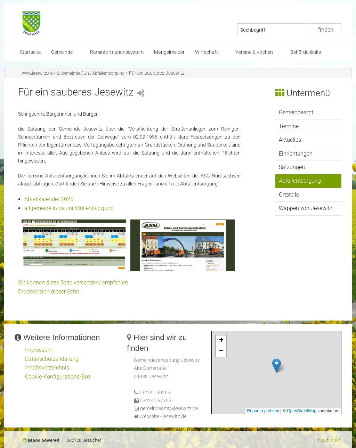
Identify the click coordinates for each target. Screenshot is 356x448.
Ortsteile (289, 194)
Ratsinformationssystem (117, 52)
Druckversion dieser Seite (48, 291)
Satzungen (292, 167)
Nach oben (329, 440)
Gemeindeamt (296, 112)
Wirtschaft (206, 52)
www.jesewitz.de (37, 73)
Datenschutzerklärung (52, 359)
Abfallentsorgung (104, 73)
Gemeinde (62, 52)
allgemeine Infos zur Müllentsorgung (69, 208)
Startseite (30, 52)
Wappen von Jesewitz (305, 208)
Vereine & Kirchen (254, 52)
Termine (289, 126)
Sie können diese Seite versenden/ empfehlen (73, 282)
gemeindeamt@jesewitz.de (169, 409)
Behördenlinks (305, 52)
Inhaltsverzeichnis (47, 367)
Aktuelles (290, 139)
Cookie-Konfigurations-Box (58, 376)
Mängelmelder (169, 52)
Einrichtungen (296, 153)
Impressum (38, 350)
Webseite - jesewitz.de (162, 417)
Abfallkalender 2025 (48, 199)
